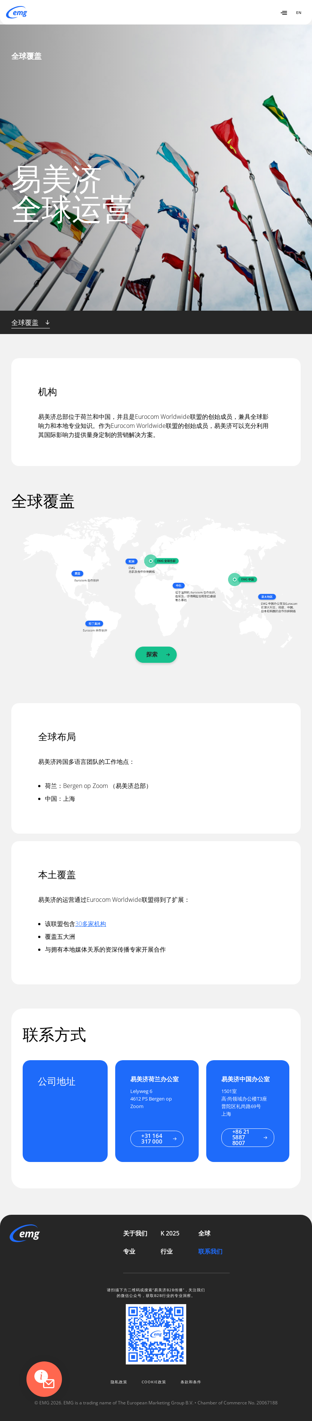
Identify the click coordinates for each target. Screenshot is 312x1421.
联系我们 (210, 1251)
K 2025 (170, 1233)
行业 (167, 1251)
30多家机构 (90, 924)
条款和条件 (191, 1381)
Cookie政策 (154, 1381)
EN (298, 12)
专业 (129, 1251)
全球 (204, 1233)
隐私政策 (119, 1381)
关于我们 (135, 1233)
